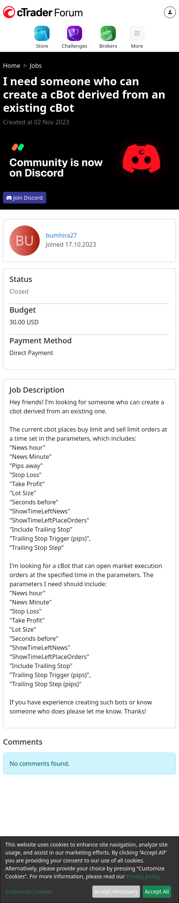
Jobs (36, 65)
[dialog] (89, 870)
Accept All (157, 891)
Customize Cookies (28, 891)
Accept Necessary (116, 891)
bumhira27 (61, 235)
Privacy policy (143, 876)
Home (11, 65)
